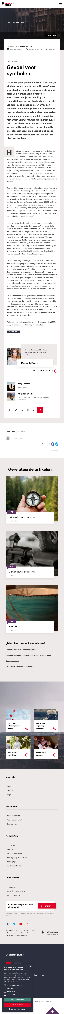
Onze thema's (11, 823)
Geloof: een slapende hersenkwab (20, 666)
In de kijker (10, 845)
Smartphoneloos (12, 661)
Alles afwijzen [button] (17, 1005)
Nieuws (9, 786)
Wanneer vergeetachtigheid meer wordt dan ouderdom (28, 655)
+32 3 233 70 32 (20, 966)
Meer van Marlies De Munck (43, 371)
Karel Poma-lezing (13, 865)
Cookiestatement (39, 1001)
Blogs (8, 794)
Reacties (52, 49)
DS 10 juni (48, 202)
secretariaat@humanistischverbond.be (29, 975)
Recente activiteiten (14, 853)
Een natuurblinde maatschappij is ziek (21, 649)
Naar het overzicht (16, 23)
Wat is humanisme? (14, 819)
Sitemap (48, 1001)
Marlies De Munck (26, 47)
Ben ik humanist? (13, 815)
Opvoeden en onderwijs (15, 891)
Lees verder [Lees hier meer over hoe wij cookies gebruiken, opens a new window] (16, 981)
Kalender (10, 790)
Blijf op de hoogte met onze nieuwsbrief (31, 905)
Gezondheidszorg (13, 895)
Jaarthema (10, 886)
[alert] (17, 988)
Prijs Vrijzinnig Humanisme (16, 857)
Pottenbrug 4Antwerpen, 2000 (20, 984)
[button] (17, 1009)
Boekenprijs (11, 861)
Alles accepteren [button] (17, 999)
